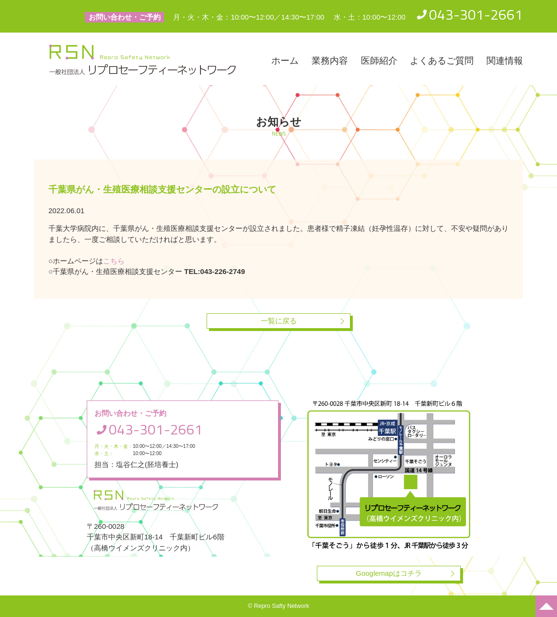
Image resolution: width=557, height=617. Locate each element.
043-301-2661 (476, 14)
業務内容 (330, 61)
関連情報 (505, 61)
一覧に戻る (279, 321)
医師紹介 (379, 61)
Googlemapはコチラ (389, 573)
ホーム (285, 61)
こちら (114, 261)
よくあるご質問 (442, 61)
